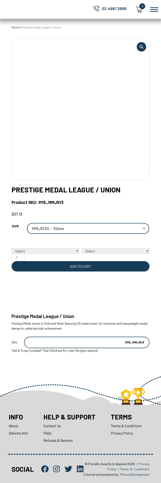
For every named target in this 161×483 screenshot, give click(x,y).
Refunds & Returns (58, 440)
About (13, 425)
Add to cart (80, 266)
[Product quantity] (18, 257)
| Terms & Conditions (133, 469)
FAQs (47, 433)
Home (16, 27)
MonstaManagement (134, 474)
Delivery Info (18, 433)
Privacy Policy (122, 433)
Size (15, 226)
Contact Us (52, 425)
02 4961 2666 (114, 8)
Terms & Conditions (126, 425)
